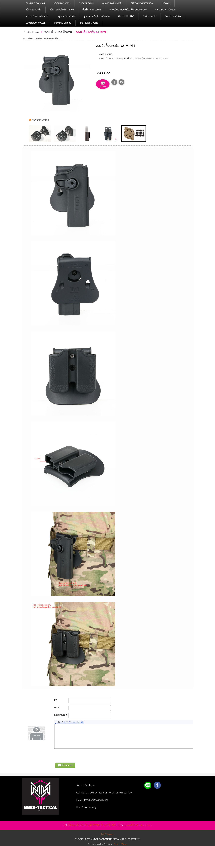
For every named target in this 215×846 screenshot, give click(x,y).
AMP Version (107, 834)
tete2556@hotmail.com (95, 800)
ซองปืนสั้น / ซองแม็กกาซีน (58, 32)
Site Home (33, 32)
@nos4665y (90, 807)
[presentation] (76, 755)
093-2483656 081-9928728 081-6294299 (111, 793)
